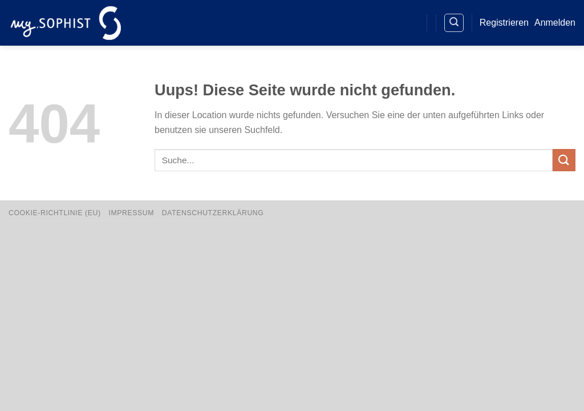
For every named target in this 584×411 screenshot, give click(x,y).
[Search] (454, 23)
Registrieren (504, 22)
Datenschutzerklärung (213, 213)
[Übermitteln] (564, 160)
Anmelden (554, 22)
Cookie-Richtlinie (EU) (55, 213)
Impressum (131, 213)
